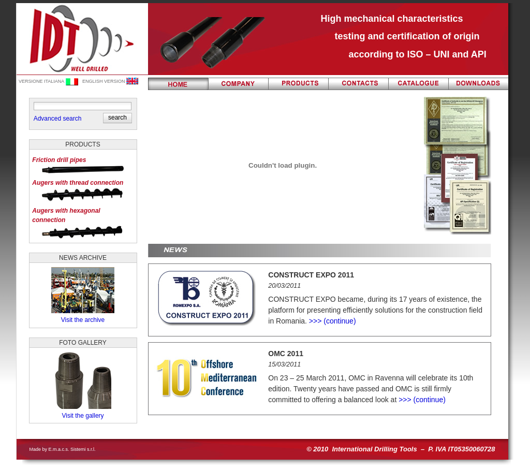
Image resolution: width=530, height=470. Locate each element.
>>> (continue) (331, 321)
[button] (117, 117)
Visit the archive (83, 320)
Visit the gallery (83, 415)
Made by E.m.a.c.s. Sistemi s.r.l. (63, 449)
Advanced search (58, 118)
